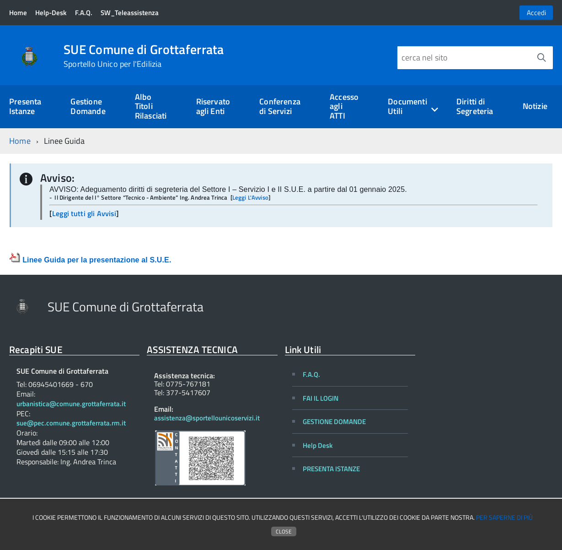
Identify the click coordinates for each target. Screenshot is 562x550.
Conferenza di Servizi (279, 106)
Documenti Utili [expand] (407, 106)
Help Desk (317, 445)
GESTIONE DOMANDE (334, 421)
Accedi (536, 12)
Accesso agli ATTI (344, 106)
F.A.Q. (83, 12)
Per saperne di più (504, 517)
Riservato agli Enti (213, 106)
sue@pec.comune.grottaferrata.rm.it (71, 423)
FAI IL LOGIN (320, 398)
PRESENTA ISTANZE (331, 468)
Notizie (535, 106)
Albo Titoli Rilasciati (151, 106)
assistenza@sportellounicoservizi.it (207, 418)
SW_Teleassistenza (130, 12)
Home (18, 12)
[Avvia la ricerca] (541, 57)
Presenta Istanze (25, 106)
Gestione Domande (87, 106)
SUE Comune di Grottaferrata (144, 56)
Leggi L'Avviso (250, 197)
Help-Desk (50, 12)
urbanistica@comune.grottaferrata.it (71, 404)
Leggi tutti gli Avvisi (84, 213)
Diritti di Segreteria (474, 106)
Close (284, 531)
